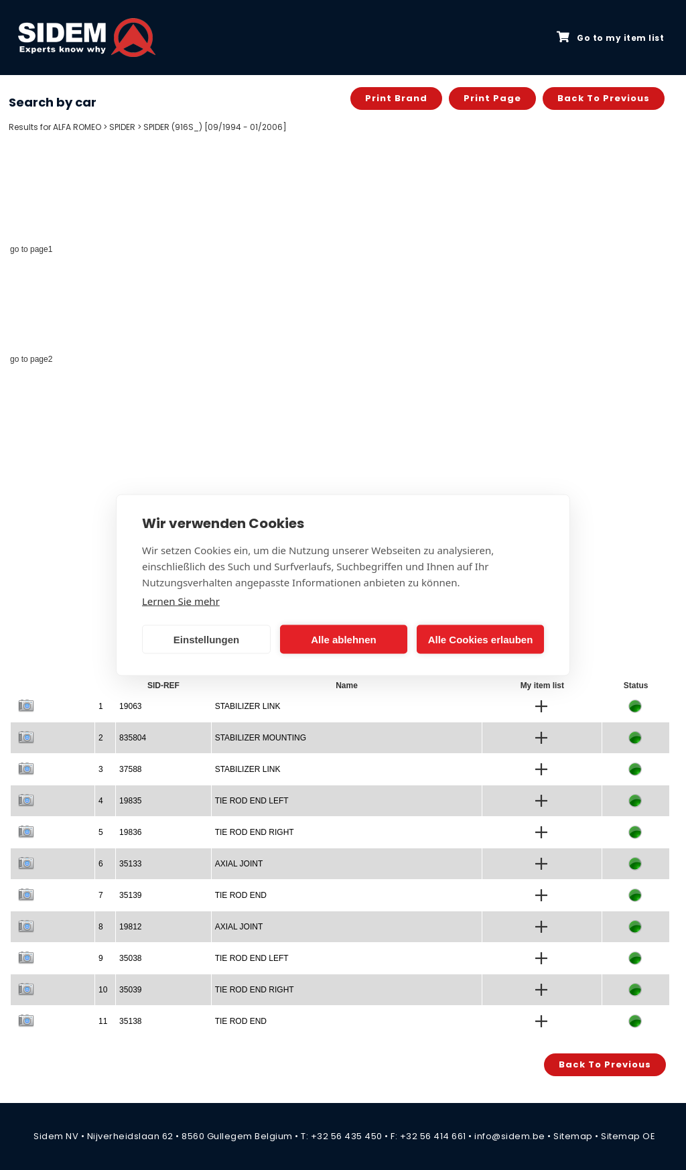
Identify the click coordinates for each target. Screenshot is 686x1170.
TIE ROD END (241, 895)
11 (102, 1021)
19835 (130, 800)
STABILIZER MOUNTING (260, 737)
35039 (130, 989)
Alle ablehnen (343, 639)
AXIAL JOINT (239, 863)
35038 (130, 958)
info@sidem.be (509, 1136)
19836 (130, 832)
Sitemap (573, 1136)
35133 (130, 863)
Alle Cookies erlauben (480, 639)
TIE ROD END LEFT (252, 800)
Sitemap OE (628, 1136)
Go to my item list (610, 37)
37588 (130, 769)
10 (102, 989)
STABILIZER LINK (248, 706)
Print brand (396, 98)
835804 (132, 737)
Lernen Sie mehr (181, 601)
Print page (492, 98)
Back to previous (603, 98)
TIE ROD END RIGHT (254, 832)
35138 (130, 1021)
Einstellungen (206, 639)
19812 (130, 926)
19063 (130, 706)
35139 (130, 895)
